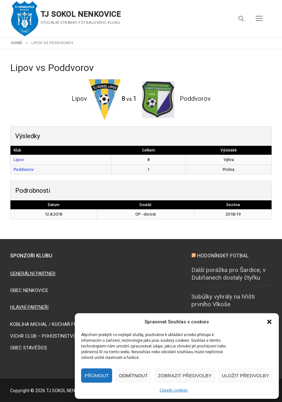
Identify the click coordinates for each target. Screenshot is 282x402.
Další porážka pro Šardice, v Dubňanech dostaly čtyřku (228, 274)
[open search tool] (241, 19)
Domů (16, 43)
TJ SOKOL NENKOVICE (81, 14)
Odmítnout (133, 375)
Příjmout (97, 375)
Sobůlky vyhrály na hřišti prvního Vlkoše (223, 300)
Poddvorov (24, 169)
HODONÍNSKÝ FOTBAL (223, 256)
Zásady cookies (173, 390)
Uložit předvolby (245, 375)
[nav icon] (259, 18)
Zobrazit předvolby (185, 375)
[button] (269, 322)
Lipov (19, 159)
